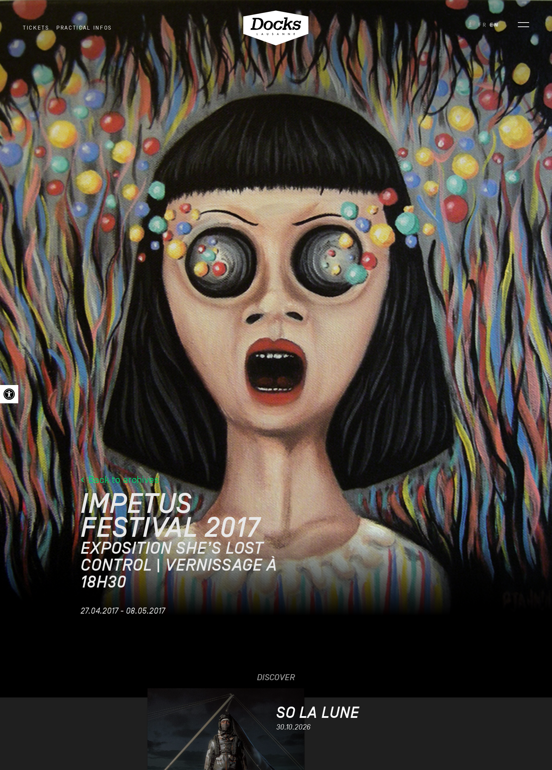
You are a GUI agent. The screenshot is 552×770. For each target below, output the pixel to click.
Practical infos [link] (84, 28)
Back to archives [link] (120, 479)
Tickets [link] (36, 28)
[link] (9, 394)
